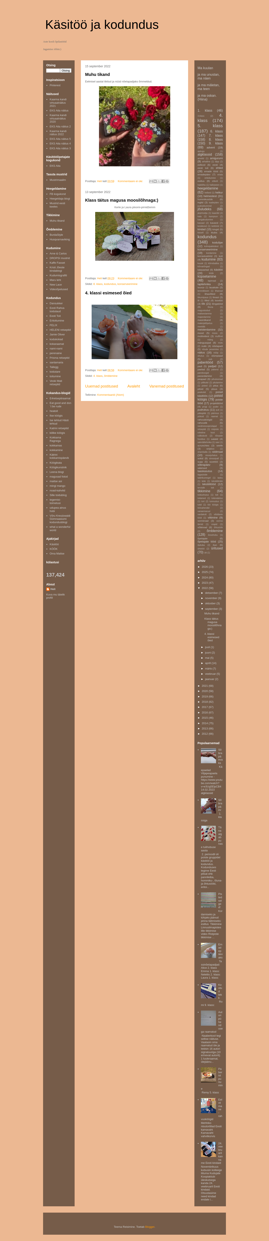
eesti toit (203, 168)
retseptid (202, 429)
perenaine (56, 353)
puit (217, 410)
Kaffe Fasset (57, 262)
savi (217, 442)
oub (210, 359)
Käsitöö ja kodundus (102, 24)
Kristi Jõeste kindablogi (57, 269)
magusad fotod (59, 476)
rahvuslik (202, 422)
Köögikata (56, 462)
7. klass (216, 135)
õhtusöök (218, 527)
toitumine (55, 376)
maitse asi (56, 481)
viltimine (213, 517)
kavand (214, 222)
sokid (200, 458)
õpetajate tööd (207, 541)
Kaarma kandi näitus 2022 (58, 133)
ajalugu (201, 151)
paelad (201, 369)
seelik (219, 445)
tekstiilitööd (209, 484)
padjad (212, 366)
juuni (208, 652)
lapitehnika (204, 284)
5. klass (210, 125)
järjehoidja (202, 213)
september (212, 608)
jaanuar (210, 679)
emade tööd (211, 171)
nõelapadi (217, 346)
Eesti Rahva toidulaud (57, 309)
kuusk (200, 263)
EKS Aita (55, 165)
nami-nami (56, 348)
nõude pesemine (210, 349)
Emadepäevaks (220, 951)
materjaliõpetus (205, 323)
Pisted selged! (220, 900)
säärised (202, 468)
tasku (220, 478)
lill (198, 300)
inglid (200, 202)
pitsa (215, 385)
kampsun (213, 216)
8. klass (98, 284)
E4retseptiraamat (60, 398)
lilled (206, 300)
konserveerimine (127, 284)
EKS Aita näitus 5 (60, 138)
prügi (204, 407)
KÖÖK (54, 548)
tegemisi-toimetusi (55, 501)
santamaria (56, 362)
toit (216, 495)
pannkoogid (203, 373)
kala (200, 216)
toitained (202, 498)
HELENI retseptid (60, 329)
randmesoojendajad (207, 426)
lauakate (214, 287)
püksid (201, 416)
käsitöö (218, 269)
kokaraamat (57, 343)
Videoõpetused (59, 289)
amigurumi (216, 158)
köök (211, 273)
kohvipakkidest (211, 246)
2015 (205, 717)
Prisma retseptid (59, 357)
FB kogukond (58, 194)
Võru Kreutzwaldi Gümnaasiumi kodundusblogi (60, 519)
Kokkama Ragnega (55, 439)
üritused (217, 548)
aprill (208, 663)
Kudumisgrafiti (58, 275)
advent (211, 147)
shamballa (202, 452)
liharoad (219, 291)
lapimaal (212, 281)
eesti (215, 164)
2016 (205, 712)
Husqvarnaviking (60, 239)
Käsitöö (54, 544)
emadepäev (204, 174)
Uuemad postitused (101, 386)
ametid (201, 158)
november (211, 598)
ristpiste (215, 429)
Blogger (149, 1226)
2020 (205, 691)
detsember (212, 592)
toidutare (55, 371)
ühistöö (201, 549)
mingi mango (57, 485)
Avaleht (133, 386)
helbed (207, 193)
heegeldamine (208, 188)
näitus (201, 352)
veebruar (211, 673)
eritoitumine (210, 178)
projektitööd (216, 403)
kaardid (215, 213)
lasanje (201, 287)
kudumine (209, 259)
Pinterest (55, 85)
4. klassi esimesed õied (108, 293)
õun (215, 545)
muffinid (219, 336)
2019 (205, 696)
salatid (214, 439)
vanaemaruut (204, 511)
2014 (205, 723)
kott (221, 256)
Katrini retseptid (59, 428)
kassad (201, 223)
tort (202, 501)
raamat (214, 416)
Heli (52, 589)
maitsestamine (205, 313)
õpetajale (202, 538)
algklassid (205, 154)
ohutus (201, 356)
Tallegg (54, 367)
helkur (219, 192)
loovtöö (219, 300)
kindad (202, 229)
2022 (205, 588)
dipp (217, 161)
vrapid (214, 524)
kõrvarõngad (204, 266)
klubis (214, 232)
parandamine (205, 375)
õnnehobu (213, 535)
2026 (205, 566)
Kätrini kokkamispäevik (59, 456)
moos (214, 333)
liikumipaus (203, 297)
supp (200, 461)
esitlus (201, 181)
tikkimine (204, 491)
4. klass (98, 375)
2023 (205, 582)
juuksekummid (204, 206)
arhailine (206, 161)
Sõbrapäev (220, 804)
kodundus (110, 284)
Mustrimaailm (58, 179)
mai (207, 657)
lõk (203, 303)
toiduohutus (203, 495)
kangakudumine (205, 219)
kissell (200, 233)
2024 (205, 577)
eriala (220, 174)
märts (209, 668)
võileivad (202, 527)
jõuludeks (204, 209)
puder (216, 407)
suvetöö (213, 461)
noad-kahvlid (57, 490)
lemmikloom (203, 291)
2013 (205, 728)
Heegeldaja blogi (60, 198)
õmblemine (110, 375)
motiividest (203, 336)
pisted (205, 386)
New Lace (56, 284)
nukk (204, 346)
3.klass (201, 116)
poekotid (202, 392)
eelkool (201, 164)
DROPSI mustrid (60, 258)
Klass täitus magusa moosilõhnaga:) (121, 200)
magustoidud (204, 310)
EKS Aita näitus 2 (60, 126)
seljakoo (210, 449)
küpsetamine (207, 276)
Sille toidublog (58, 495)
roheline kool (206, 432)
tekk (204, 481)
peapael (202, 379)
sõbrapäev (204, 464)
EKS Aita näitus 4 (60, 143)
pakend (215, 369)
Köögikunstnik (58, 467)
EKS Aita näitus (59, 110)
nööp (216, 353)
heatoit (54, 411)
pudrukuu (203, 409)
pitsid (200, 389)
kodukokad (56, 339)
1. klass (205, 110)
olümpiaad (217, 355)
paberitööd (205, 362)
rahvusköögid (205, 419)
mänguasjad (204, 342)
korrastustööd (205, 256)
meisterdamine (206, 329)
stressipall (214, 458)
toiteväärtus (217, 498)
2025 (205, 572)
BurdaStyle (56, 234)
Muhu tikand (97, 74)
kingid (215, 229)
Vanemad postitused (166, 386)
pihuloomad (217, 379)
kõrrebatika (213, 263)
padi (200, 366)
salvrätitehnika (204, 442)
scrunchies (203, 445)
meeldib (201, 326)
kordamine (211, 253)
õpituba (201, 545)
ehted (219, 167)
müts (220, 343)
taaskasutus (205, 471)
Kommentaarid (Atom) (110, 394)
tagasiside (202, 475)
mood (201, 333)
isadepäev (214, 202)
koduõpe (217, 242)
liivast (216, 297)
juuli (208, 647)
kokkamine (56, 450)
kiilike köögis (57, 432)
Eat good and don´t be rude (60, 404)
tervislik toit (206, 488)
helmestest (210, 196)
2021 (205, 685)
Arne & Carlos (58, 253)
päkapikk (202, 413)
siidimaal (217, 451)
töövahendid (204, 508)
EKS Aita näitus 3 (60, 148)
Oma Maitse (57, 553)
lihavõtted (210, 293)
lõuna (210, 307)
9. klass (216, 143)
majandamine (204, 317)
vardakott (202, 514)
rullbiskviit (202, 436)
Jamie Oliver (57, 334)
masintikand (204, 320)
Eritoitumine (57, 320)
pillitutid (204, 382)
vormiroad (203, 520)
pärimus (215, 413)
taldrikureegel (204, 478)
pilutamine (218, 382)
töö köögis (213, 505)
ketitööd (215, 226)
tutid (200, 505)
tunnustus (214, 501)
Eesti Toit (55, 316)
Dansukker (56, 303)
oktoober (210, 603)
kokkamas (56, 445)
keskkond (202, 226)
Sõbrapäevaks (220, 756)
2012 (205, 733)
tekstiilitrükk (217, 481)
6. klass (216, 131)
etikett (215, 181)
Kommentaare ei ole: (131, 181)
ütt (205, 553)
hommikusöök (205, 199)
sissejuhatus (211, 455)
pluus (214, 389)
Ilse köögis (56, 415)
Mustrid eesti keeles (57, 205)
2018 (205, 701)
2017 (205, 707)
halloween (214, 185)
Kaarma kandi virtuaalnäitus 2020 (58, 118)
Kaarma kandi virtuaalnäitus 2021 (58, 102)
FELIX (53, 325)
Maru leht (55, 280)
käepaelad (203, 269)
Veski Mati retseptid (56, 382)
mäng (210, 340)
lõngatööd (217, 303)
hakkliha (202, 185)
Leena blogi (57, 472)
